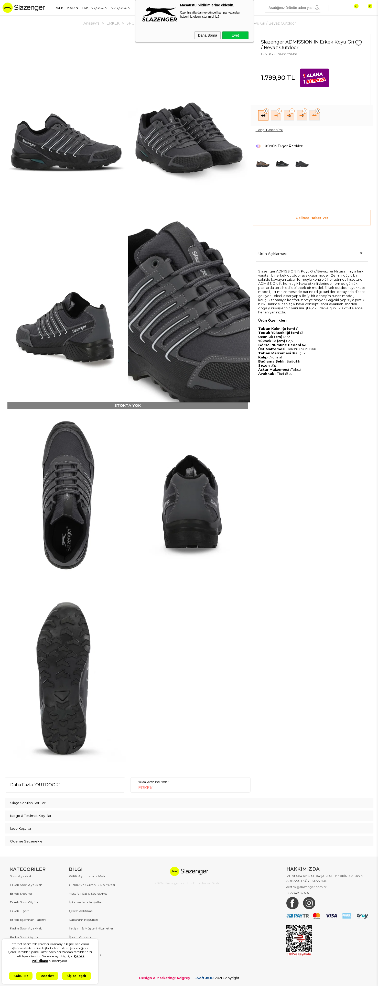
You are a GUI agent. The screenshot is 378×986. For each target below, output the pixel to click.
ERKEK (57, 8)
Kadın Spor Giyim (24, 937)
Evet (235, 35)
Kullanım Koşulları (83, 920)
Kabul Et (21, 976)
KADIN (72, 8)
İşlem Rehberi (80, 937)
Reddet (47, 976)
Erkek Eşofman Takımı (28, 920)
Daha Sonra (207, 35)
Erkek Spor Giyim (24, 902)
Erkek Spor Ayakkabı (27, 885)
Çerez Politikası (81, 911)
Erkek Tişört (19, 911)
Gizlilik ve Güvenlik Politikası (92, 885)
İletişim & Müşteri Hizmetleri (92, 928)
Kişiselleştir (77, 976)
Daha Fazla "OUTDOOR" (35, 784)
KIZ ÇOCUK (120, 8)
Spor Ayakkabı (22, 876)
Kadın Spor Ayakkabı (27, 928)
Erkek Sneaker (21, 893)
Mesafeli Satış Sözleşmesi (89, 893)
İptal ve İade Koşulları (86, 902)
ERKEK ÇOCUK (94, 8)
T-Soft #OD (203, 978)
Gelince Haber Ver (312, 218)
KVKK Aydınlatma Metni (88, 876)
